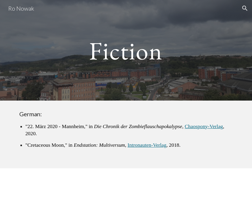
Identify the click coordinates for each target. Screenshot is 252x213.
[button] (245, 8)
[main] (126, 50)
